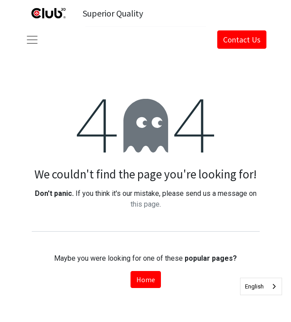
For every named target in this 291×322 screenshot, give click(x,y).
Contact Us (242, 39)
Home (145, 279)
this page (145, 204)
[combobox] (261, 286)
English (254, 286)
